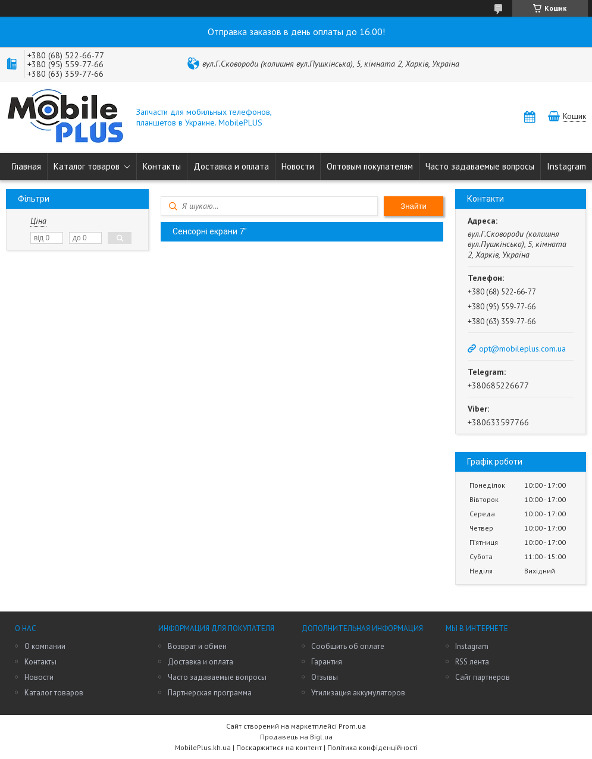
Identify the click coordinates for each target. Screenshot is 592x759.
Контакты (162, 166)
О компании (44, 646)
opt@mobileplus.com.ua (522, 348)
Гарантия (326, 662)
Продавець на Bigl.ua (296, 736)
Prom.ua (352, 726)
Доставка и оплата (231, 166)
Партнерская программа (210, 693)
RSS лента (472, 662)
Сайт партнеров (482, 677)
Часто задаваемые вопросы (479, 166)
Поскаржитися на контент (279, 747)
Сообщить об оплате (347, 646)
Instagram (566, 166)
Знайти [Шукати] (413, 206)
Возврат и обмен (197, 646)
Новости (297, 166)
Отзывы (324, 677)
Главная (26, 166)
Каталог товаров (87, 166)
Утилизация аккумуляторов (358, 693)
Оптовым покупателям (370, 166)
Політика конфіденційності (372, 747)
